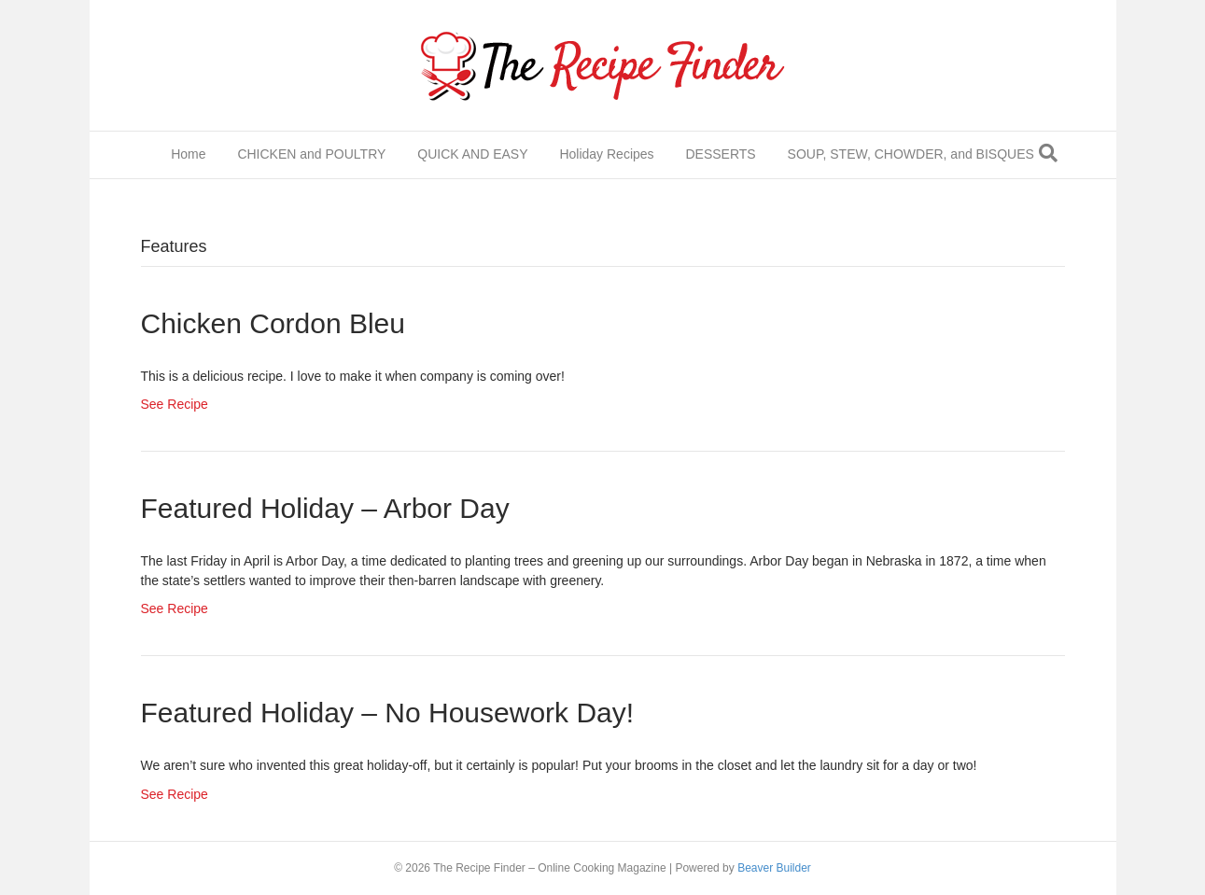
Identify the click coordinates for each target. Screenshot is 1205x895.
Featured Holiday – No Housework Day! (388, 712)
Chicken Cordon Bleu (273, 323)
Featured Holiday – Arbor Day (325, 508)
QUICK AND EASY (472, 154)
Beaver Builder (774, 867)
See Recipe (174, 404)
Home (188, 154)
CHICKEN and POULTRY (311, 154)
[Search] (1048, 153)
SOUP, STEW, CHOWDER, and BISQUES (911, 154)
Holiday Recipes (606, 154)
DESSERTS (720, 154)
